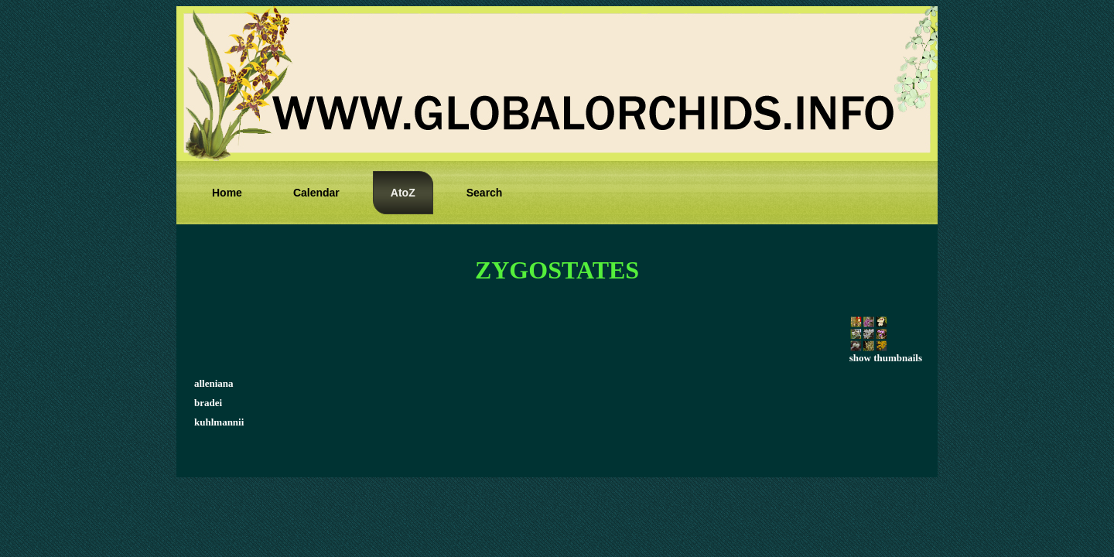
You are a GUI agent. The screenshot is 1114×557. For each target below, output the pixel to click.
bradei (208, 402)
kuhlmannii (219, 422)
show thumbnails (885, 353)
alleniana (214, 383)
